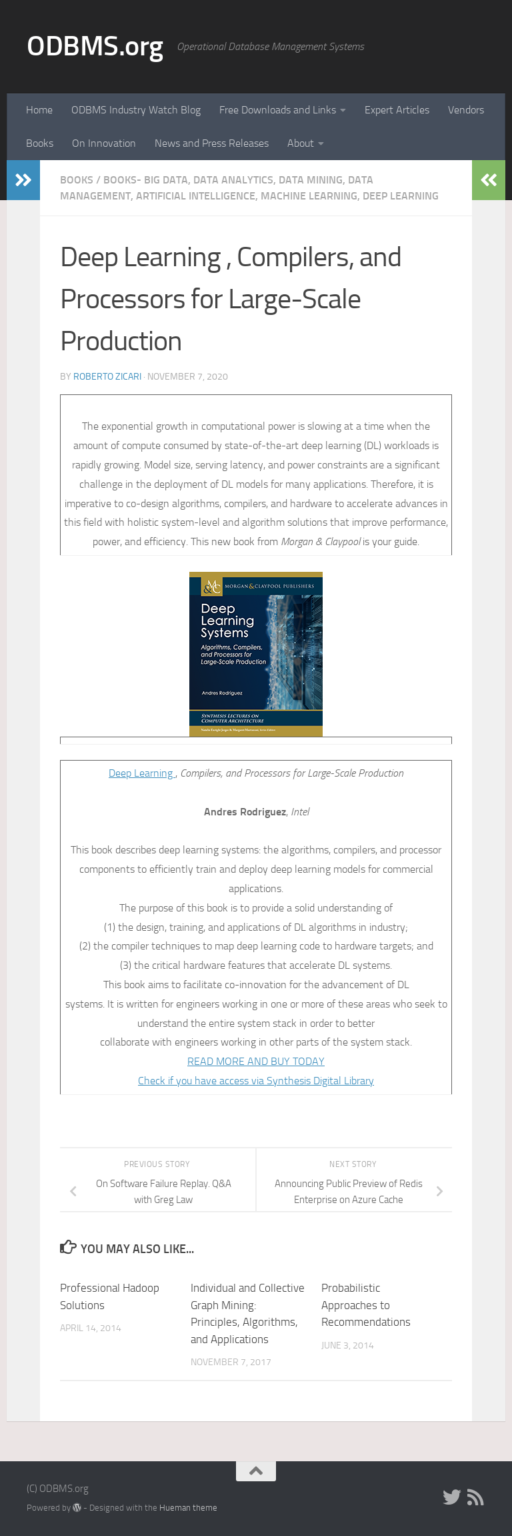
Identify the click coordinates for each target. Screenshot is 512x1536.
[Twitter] (452, 1497)
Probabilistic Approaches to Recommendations (366, 1304)
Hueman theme (188, 1508)
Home (39, 109)
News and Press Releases (212, 143)
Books (39, 143)
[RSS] (476, 1497)
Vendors (466, 109)
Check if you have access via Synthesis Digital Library (256, 1080)
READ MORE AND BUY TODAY (256, 1061)
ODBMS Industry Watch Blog (136, 109)
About (300, 143)
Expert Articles (397, 109)
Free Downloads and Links (277, 109)
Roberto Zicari (107, 376)
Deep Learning (142, 773)
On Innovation (104, 143)
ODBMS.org (95, 46)
